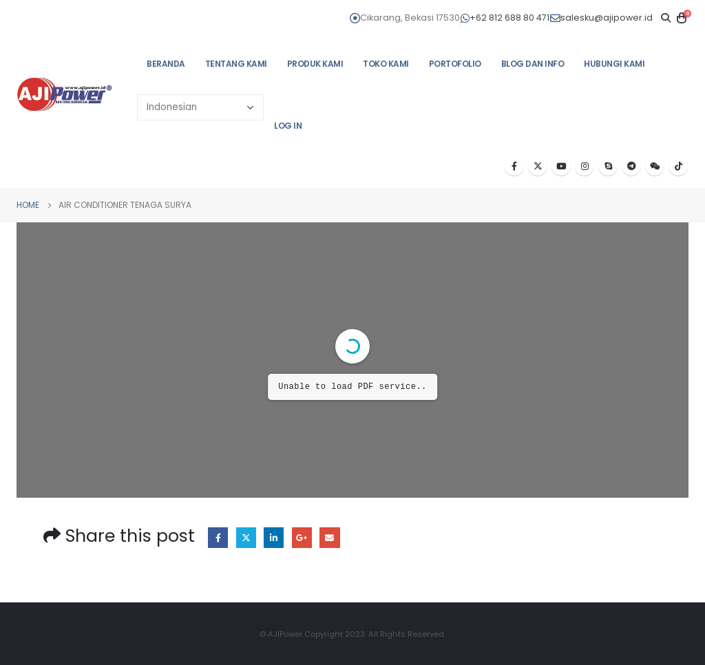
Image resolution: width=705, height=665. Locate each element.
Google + (302, 537)
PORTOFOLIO (455, 64)
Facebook (218, 537)
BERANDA (166, 64)
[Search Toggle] (665, 18)
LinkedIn (274, 537)
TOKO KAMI (386, 64)
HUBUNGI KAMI (614, 64)
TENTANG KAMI (236, 64)
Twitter (246, 537)
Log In (288, 125)
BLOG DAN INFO (533, 64)
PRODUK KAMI (315, 64)
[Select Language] (200, 107)
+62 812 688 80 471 (505, 17)
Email (329, 537)
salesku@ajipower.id (601, 17)
